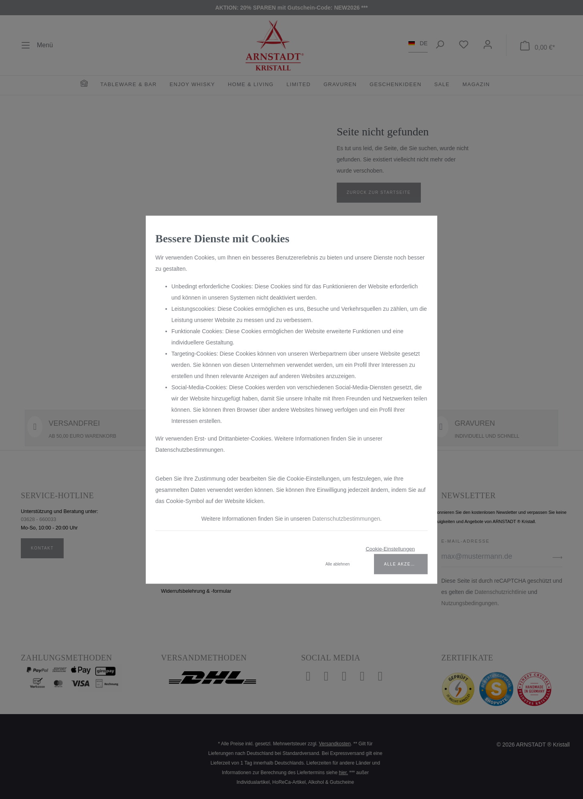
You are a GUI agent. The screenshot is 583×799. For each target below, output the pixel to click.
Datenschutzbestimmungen (346, 518)
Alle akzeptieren (406, 564)
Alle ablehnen (338, 564)
